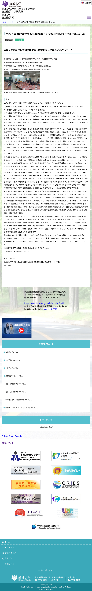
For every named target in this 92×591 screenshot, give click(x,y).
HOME (4, 22)
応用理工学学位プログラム (14, 376)
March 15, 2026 (50, 309)
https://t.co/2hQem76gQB (36, 303)
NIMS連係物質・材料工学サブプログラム (18, 400)
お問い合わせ (9, 563)
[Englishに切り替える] (86, 2)
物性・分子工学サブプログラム (15, 392)
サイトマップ (9, 547)
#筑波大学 (52, 303)
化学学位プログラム (11, 368)
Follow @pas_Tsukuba (12, 436)
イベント (10, 22)
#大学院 (60, 303)
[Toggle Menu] (89, 18)
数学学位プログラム (11, 352)
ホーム (6, 541)
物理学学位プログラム (12, 360)
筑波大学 (7, 558)
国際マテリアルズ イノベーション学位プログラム (21, 408)
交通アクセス (9, 552)
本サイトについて (46, 570)
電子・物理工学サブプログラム (15, 384)
